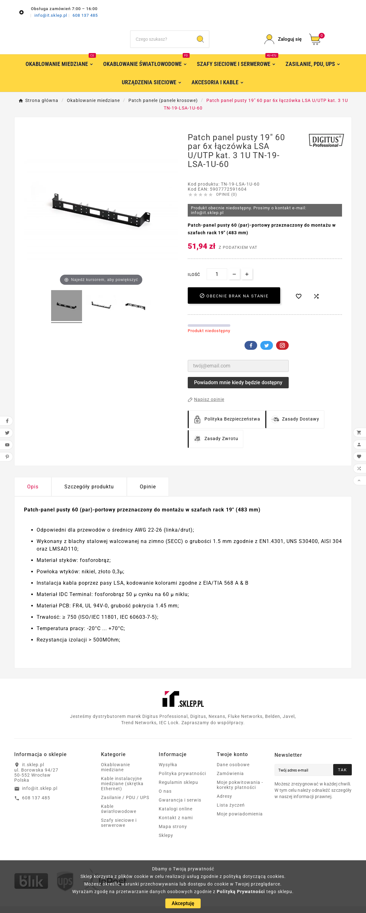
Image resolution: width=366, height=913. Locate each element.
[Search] (200, 42)
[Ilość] (217, 281)
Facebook (251, 352)
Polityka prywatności (182, 780)
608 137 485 (85, 15)
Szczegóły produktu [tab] (89, 493)
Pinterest (282, 352)
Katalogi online (175, 815)
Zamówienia (230, 780)
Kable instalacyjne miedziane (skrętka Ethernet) (122, 790)
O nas (165, 797)
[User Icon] (283, 43)
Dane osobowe (233, 771)
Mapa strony (173, 833)
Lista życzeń (231, 811)
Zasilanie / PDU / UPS (125, 804)
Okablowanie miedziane (115, 774)
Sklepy (166, 841)
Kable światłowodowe (118, 815)
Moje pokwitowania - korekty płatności (240, 791)
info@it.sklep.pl (51, 15)
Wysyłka (168, 771)
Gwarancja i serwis (180, 806)
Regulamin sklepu (178, 788)
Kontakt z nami (176, 824)
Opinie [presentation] (148, 493)
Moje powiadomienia (240, 820)
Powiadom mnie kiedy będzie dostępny (238, 389)
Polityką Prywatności (241, 891)
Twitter (266, 352)
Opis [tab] (32, 493)
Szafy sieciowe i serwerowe (119, 829)
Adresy (224, 802)
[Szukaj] (161, 42)
